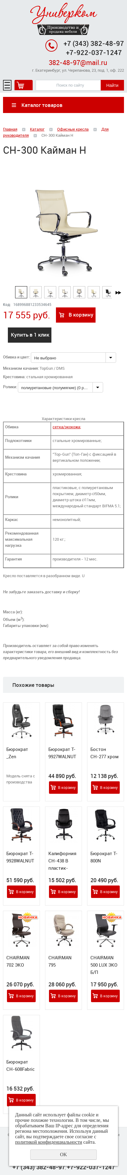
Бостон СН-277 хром (104, 752)
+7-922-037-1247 (91, 1167)
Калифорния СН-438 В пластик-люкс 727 (62, 864)
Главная (10, 129)
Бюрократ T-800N (104, 857)
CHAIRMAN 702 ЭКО (18, 961)
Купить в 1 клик (30, 334)
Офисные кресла (73, 129)
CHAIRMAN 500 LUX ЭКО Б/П (103, 964)
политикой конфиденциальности (48, 1142)
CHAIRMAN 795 (60, 961)
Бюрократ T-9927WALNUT (62, 752)
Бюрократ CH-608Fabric (20, 1065)
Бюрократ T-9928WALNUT (20, 857)
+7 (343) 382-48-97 (93, 43)
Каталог (37, 129)
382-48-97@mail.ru (78, 62)
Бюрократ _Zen (17, 752)
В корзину (81, 314)
